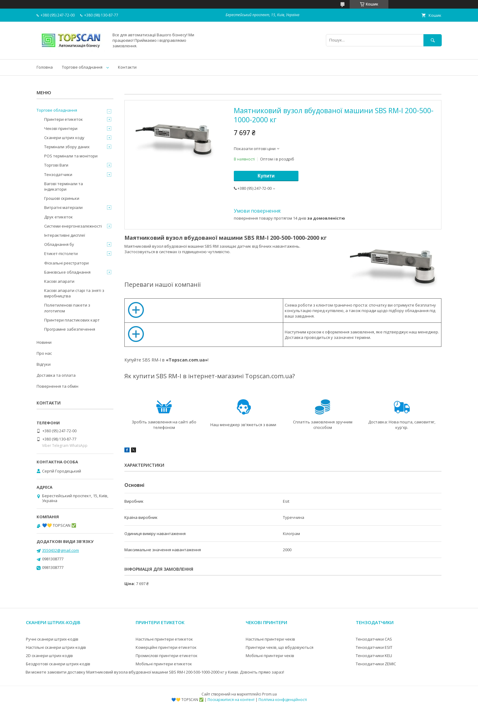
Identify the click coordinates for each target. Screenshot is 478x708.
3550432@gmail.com (60, 550)
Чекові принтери (60, 128)
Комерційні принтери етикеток (166, 647)
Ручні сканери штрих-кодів (52, 639)
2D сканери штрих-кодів (49, 655)
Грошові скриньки (61, 198)
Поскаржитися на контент (231, 699)
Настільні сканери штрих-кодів (56, 647)
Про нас (44, 353)
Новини (44, 342)
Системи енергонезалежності (73, 226)
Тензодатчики (58, 174)
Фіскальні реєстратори (66, 263)
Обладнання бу (59, 244)
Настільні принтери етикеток (164, 639)
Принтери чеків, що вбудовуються (279, 647)
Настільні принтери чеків (270, 639)
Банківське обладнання (67, 272)
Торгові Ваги (56, 165)
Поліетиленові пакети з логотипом (67, 307)
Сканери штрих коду (64, 137)
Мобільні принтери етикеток (164, 664)
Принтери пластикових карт (72, 320)
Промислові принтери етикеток (167, 655)
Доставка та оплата (56, 375)
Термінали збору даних (67, 146)
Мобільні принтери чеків (270, 655)
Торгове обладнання (82, 67)
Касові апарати (59, 281)
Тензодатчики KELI (374, 655)
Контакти (127, 67)
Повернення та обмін (57, 386)
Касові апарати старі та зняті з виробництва (74, 293)
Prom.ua (269, 694)
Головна (45, 67)
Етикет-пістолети (61, 253)
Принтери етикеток (63, 119)
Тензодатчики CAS (374, 639)
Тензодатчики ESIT (374, 647)
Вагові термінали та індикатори (63, 186)
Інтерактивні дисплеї (64, 235)
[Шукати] (432, 40)
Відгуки (44, 364)
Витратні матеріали (63, 207)
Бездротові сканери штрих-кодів (58, 664)
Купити (266, 175)
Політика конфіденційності (283, 699)
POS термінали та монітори (71, 156)
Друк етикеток (58, 217)
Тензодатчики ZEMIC (376, 664)
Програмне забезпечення (69, 329)
